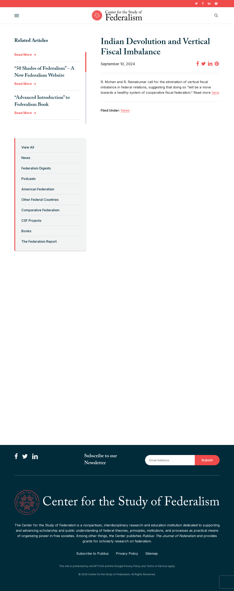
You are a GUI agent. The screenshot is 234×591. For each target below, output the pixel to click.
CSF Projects (31, 220)
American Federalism (37, 189)
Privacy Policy (127, 553)
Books (26, 231)
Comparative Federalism (40, 210)
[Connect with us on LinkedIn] (35, 456)
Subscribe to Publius (92, 553)
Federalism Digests (36, 168)
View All (27, 147)
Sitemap (151, 553)
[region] (50, 88)
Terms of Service (156, 566)
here (215, 92)
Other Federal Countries (40, 200)
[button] (16, 15)
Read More (23, 55)
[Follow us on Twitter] (25, 456)
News (25, 158)
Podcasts (28, 179)
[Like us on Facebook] (16, 456)
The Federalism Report (39, 241)
